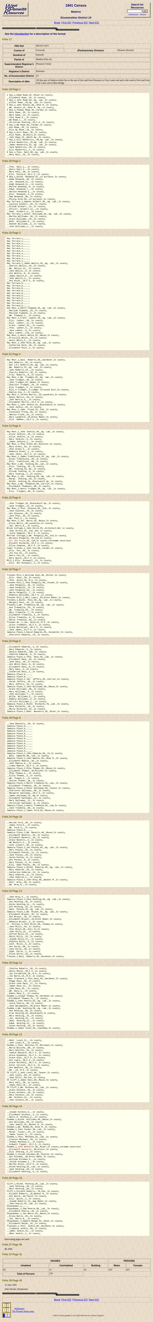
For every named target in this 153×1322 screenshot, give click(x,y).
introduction (21, 33)
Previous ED (80, 22)
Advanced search (133, 14)
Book (57, 22)
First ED (66, 22)
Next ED (94, 22)
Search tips (143, 14)
